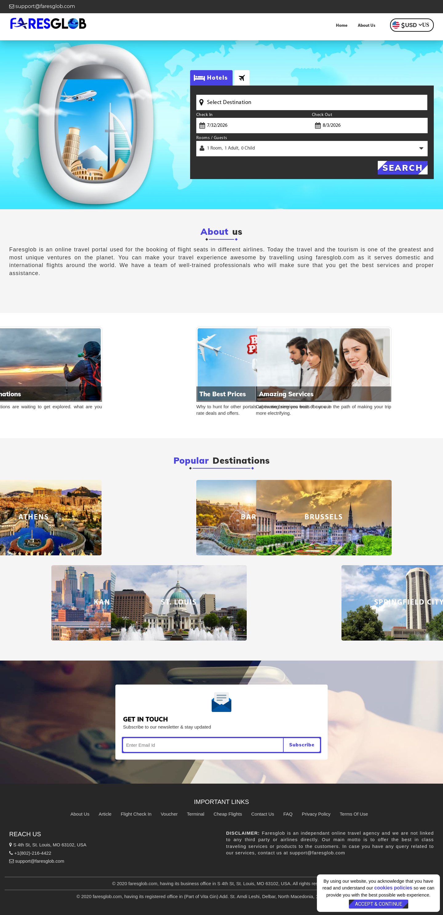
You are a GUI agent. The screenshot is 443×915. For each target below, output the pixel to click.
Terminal (195, 814)
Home (341, 25)
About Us (366, 25)
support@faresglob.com (42, 6)
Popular (191, 460)
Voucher (169, 814)
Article (105, 814)
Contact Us (262, 814)
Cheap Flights (228, 814)
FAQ (288, 814)
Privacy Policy (316, 814)
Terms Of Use (354, 814)
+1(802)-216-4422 (30, 853)
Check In (204, 115)
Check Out (322, 115)
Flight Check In (136, 814)
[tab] (241, 78)
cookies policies (393, 887)
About (215, 232)
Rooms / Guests (211, 138)
